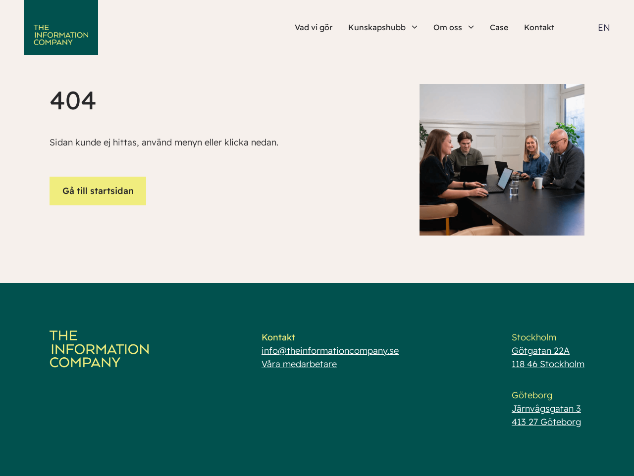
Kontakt (539, 27)
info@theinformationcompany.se (330, 350)
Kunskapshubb (383, 27)
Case (499, 27)
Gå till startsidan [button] (98, 190)
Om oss (453, 27)
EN (604, 27)
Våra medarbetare (299, 364)
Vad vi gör (313, 27)
